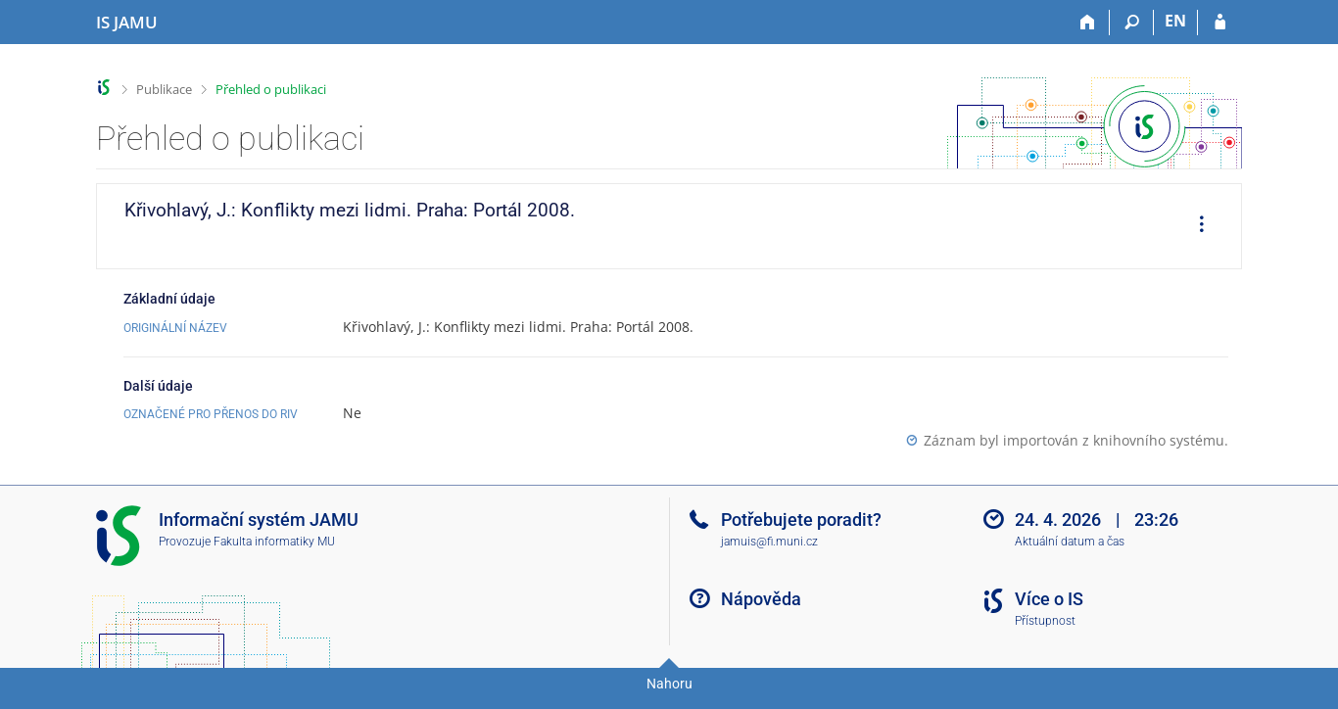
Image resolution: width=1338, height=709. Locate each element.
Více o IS (1049, 599)
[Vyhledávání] (1132, 22)
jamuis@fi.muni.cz (769, 541)
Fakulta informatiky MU (274, 541)
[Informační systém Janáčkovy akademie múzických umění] (127, 22)
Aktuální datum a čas (1069, 541)
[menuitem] (1195, 226)
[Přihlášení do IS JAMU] (1220, 22)
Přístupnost (1045, 621)
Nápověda (761, 599)
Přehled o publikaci (270, 89)
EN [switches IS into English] (1175, 20)
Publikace (164, 89)
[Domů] (1088, 22)
